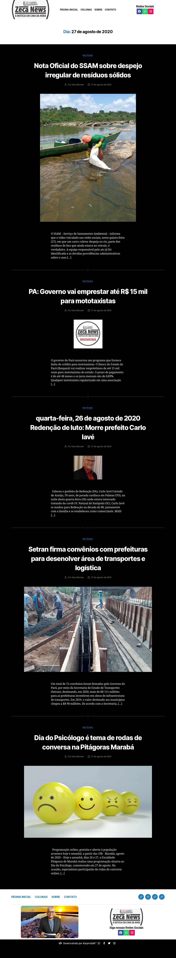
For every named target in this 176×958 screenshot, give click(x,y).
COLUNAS (86, 9)
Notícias (88, 56)
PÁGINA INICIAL (69, 9)
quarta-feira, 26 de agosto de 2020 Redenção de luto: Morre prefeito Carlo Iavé (88, 437)
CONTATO (110, 9)
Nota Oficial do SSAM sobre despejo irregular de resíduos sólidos (88, 75)
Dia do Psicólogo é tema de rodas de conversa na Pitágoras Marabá (88, 752)
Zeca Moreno (77, 94)
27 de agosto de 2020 (101, 94)
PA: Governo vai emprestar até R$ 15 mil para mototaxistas (88, 305)
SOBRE (98, 9)
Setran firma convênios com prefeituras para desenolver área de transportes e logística (88, 568)
